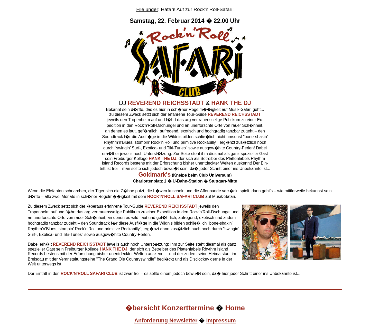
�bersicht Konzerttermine (169, 308)
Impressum (221, 320)
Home (235, 308)
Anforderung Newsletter (165, 320)
